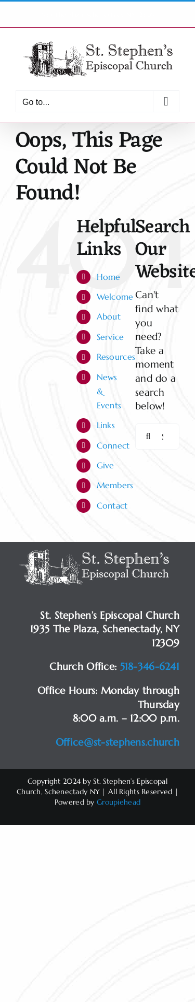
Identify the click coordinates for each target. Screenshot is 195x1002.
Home (109, 277)
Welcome (115, 296)
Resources (116, 356)
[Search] (148, 436)
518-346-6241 (149, 666)
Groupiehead (118, 802)
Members (115, 485)
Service (110, 337)
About (109, 316)
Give (105, 465)
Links (106, 425)
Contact (112, 505)
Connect (113, 445)
